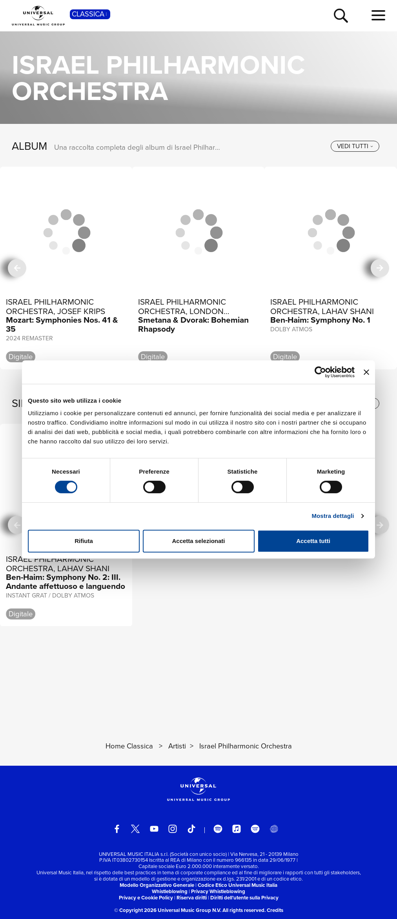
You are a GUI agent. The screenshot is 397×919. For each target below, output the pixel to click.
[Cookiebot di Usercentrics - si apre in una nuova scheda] (320, 372)
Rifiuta (84, 541)
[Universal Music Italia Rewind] (273, 828)
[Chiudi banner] (366, 372)
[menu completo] (378, 16)
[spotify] (217, 828)
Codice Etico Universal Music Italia (237, 885)
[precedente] (17, 268)
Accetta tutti (313, 541)
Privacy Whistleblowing (218, 891)
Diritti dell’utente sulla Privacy (244, 897)
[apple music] (236, 828)
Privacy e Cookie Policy (146, 897)
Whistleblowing (170, 891)
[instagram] (172, 828)
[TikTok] (191, 828)
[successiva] (380, 268)
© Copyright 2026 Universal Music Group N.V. (167, 910)
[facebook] (116, 828)
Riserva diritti (192, 897)
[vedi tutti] (355, 146)
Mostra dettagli (332, 515)
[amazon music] (254, 828)
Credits (275, 910)
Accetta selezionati (198, 541)
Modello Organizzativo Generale (157, 885)
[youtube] (154, 828)
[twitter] (135, 828)
